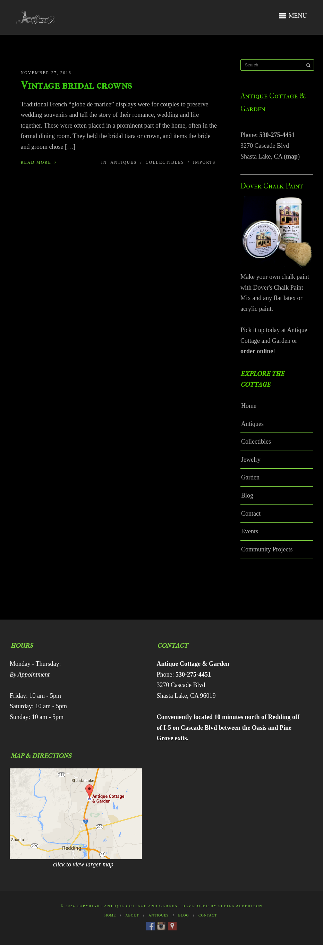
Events (249, 531)
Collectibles (165, 162)
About (132, 915)
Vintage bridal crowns (76, 85)
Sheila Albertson (240, 906)
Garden (250, 477)
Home (248, 405)
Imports (204, 162)
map (292, 156)
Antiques (123, 162)
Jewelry (251, 459)
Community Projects (267, 549)
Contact (251, 513)
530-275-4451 (277, 134)
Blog (247, 495)
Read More (38, 161)
